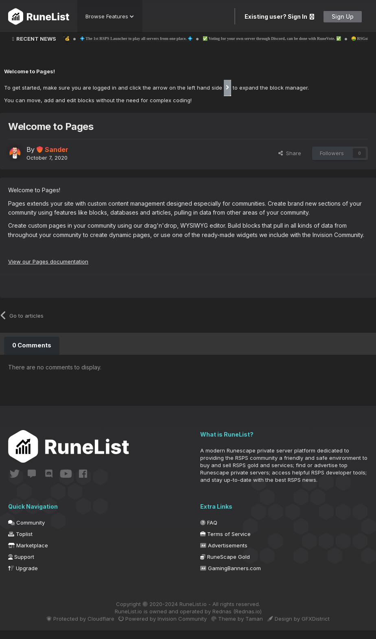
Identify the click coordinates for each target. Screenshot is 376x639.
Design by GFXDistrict (306, 627)
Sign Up (343, 16)
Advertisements (223, 554)
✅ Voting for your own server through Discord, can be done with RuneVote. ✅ (290, 38)
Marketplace (28, 554)
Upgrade (23, 576)
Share (289, 153)
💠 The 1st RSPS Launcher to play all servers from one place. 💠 (154, 38)
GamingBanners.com (230, 576)
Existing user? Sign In (279, 16)
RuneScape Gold (225, 565)
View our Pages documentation (50, 261)
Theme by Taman (240, 627)
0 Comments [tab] (31, 345)
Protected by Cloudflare (72, 627)
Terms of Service (225, 542)
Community (26, 531)
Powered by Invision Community (160, 627)
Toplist (20, 542)
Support (21, 565)
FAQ (208, 531)
